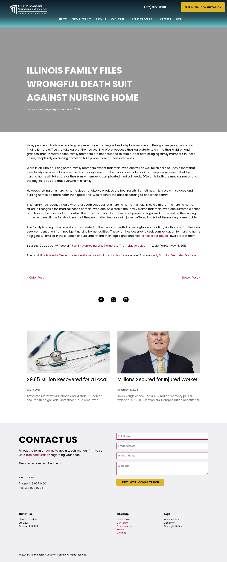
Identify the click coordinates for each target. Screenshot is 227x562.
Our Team (122, 522)
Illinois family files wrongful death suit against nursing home (82, 255)
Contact (121, 532)
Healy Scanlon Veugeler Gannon (173, 255)
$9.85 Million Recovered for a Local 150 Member (67, 379)
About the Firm (125, 519)
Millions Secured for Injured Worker (157, 379)
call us (49, 451)
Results (120, 529)
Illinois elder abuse (155, 236)
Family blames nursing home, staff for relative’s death (110, 246)
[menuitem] (63, 19)
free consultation (38, 455)
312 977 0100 (37, 483)
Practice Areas (125, 526)
